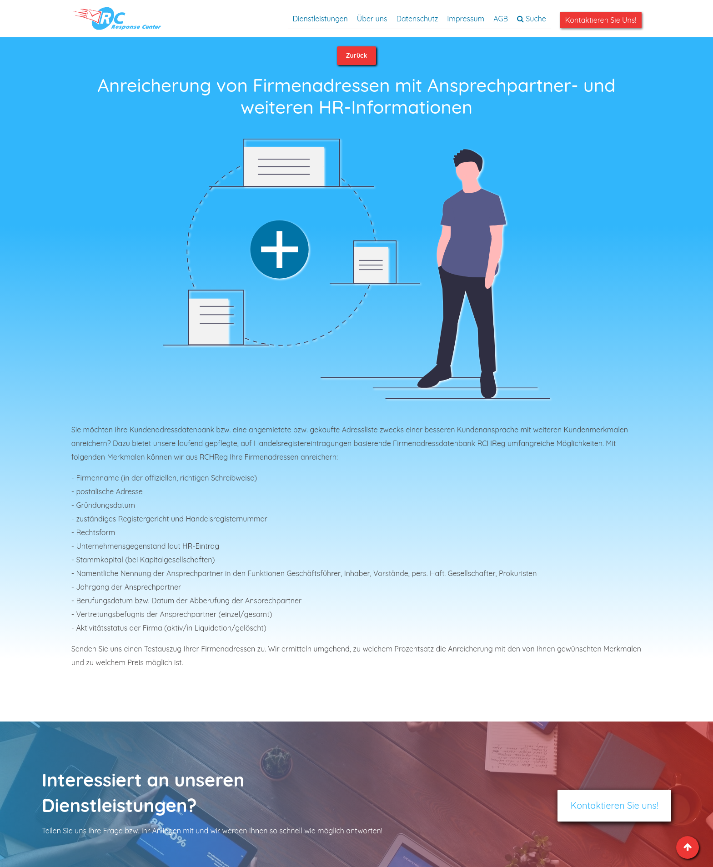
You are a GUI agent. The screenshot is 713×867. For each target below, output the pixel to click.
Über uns (372, 18)
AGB (500, 18)
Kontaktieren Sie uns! (600, 20)
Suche (531, 18)
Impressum (465, 18)
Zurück (356, 55)
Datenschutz (417, 18)
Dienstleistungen (319, 18)
